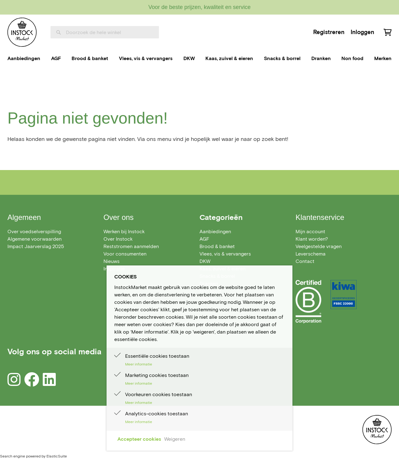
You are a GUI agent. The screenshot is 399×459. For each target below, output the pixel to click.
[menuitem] (23, 58)
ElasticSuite (56, 456)
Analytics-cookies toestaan (156, 414)
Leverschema (311, 254)
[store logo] (22, 32)
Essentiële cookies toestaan (157, 356)
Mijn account (310, 231)
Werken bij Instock (124, 231)
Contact (305, 261)
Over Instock (118, 239)
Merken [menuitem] (383, 58)
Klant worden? (312, 239)
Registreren (328, 32)
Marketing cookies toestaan (157, 375)
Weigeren (174, 439)
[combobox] (104, 32)
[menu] (199, 58)
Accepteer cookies (139, 439)
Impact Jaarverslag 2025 (35, 246)
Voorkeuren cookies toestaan (158, 394)
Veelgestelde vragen (319, 246)
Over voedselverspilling (34, 231)
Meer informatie (138, 364)
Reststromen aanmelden (131, 246)
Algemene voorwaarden (34, 239)
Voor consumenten (125, 254)
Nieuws (111, 261)
